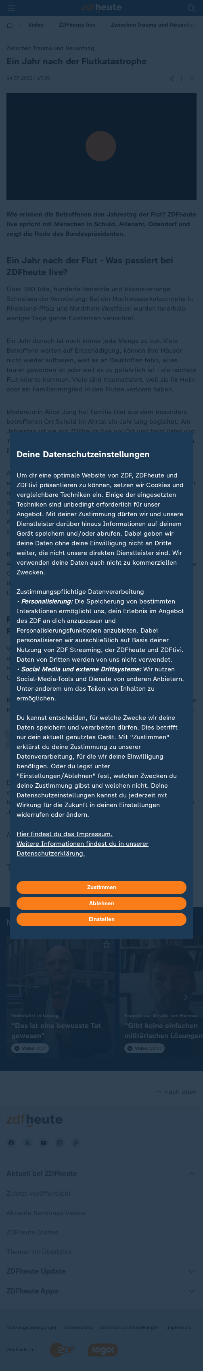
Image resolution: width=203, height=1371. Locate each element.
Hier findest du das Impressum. (65, 834)
